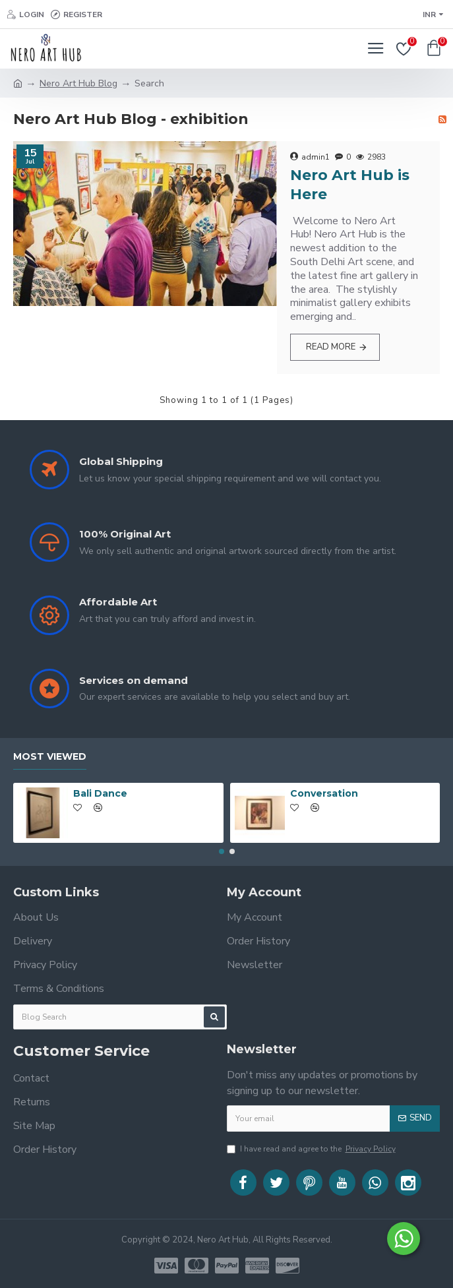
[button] (221, 851)
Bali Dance (100, 793)
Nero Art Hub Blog (78, 83)
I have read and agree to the (312, 1149)
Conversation (324, 793)
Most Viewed (49, 756)
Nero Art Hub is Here (349, 184)
